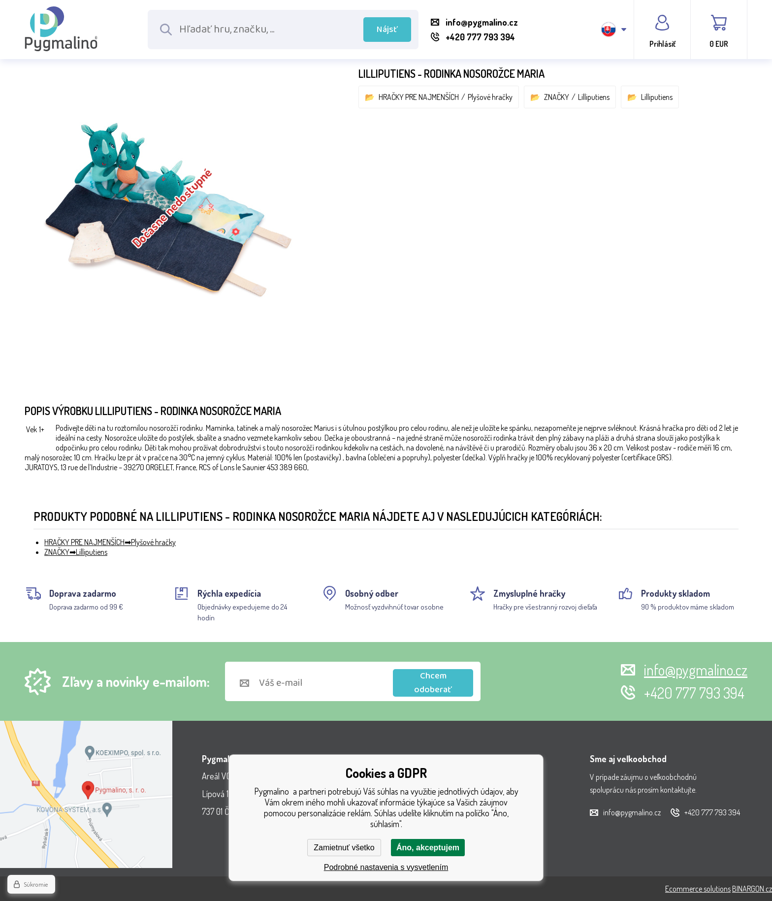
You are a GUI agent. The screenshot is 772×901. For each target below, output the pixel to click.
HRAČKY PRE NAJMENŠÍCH (419, 97)
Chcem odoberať (433, 683)
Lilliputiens (594, 97)
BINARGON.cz (752, 889)
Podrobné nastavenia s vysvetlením (386, 867)
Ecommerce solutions (698, 889)
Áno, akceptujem (427, 847)
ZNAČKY (556, 97)
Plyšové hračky (490, 97)
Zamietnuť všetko (344, 847)
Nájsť (387, 29)
